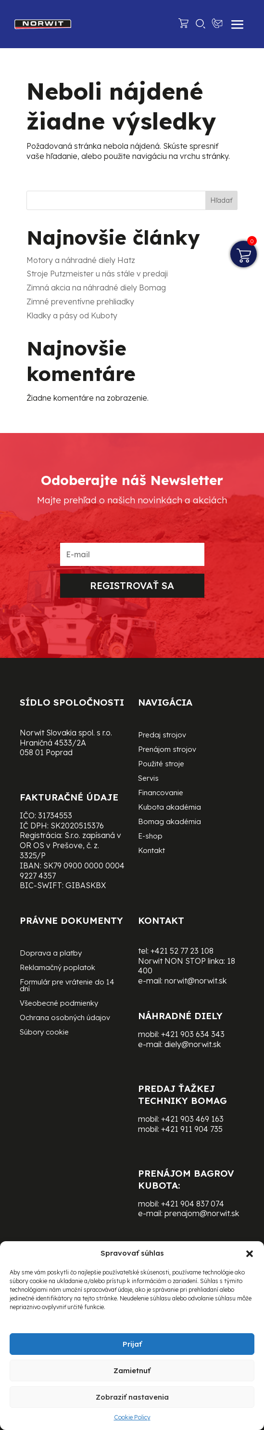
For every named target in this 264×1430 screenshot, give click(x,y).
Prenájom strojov (167, 750)
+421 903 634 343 (193, 1034)
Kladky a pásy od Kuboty (71, 315)
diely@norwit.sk (192, 1044)
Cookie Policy (132, 1417)
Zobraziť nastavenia (132, 1397)
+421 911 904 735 (192, 1129)
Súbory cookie (44, 1032)
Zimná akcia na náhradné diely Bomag (96, 287)
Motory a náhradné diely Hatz (80, 260)
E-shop (150, 836)
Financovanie (160, 793)
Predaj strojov (162, 735)
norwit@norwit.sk (195, 980)
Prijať (132, 1344)
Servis (148, 779)
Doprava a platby (51, 954)
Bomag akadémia (169, 822)
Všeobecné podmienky (59, 1004)
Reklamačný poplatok (57, 968)
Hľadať (221, 200)
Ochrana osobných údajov (65, 1018)
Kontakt (151, 851)
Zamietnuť (132, 1370)
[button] (249, 1254)
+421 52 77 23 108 (182, 951)
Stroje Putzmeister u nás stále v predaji (97, 273)
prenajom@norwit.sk (201, 1213)
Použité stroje (161, 764)
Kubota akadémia (169, 808)
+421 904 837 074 (192, 1203)
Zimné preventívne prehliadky (80, 301)
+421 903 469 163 (192, 1119)
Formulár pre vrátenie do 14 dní (67, 986)
